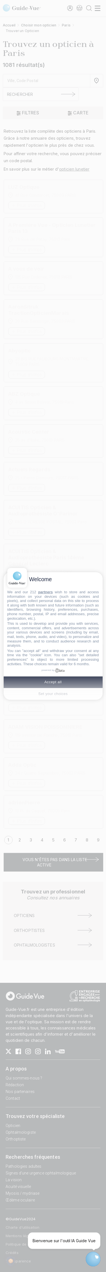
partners (45, 592)
